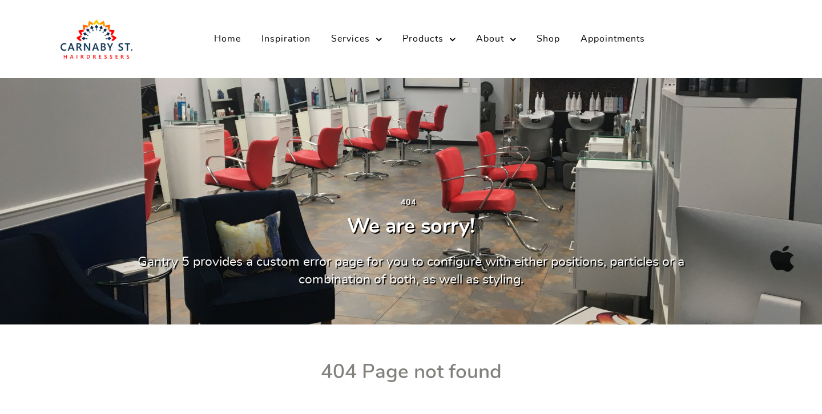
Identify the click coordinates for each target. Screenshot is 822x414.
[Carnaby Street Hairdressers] (96, 35)
